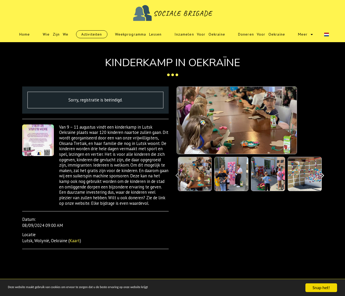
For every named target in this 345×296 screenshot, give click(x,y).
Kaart (74, 241)
